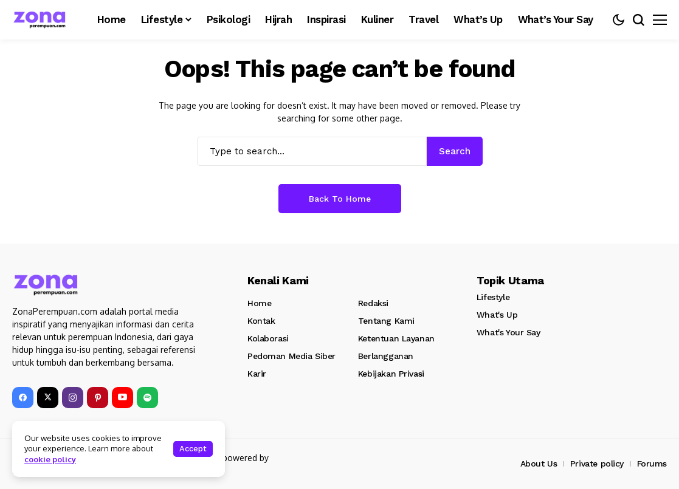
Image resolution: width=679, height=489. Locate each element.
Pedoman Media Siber (291, 356)
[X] (47, 397)
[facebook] (22, 397)
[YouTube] (122, 397)
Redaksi (373, 303)
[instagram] (72, 397)
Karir (256, 373)
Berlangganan (385, 356)
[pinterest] (97, 397)
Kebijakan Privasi (391, 373)
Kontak (261, 321)
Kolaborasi (268, 338)
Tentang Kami (386, 321)
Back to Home (340, 198)
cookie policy (50, 459)
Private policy (597, 463)
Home (259, 303)
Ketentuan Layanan (396, 338)
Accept (193, 448)
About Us (538, 463)
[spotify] (147, 397)
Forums (652, 463)
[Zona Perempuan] (45, 20)
